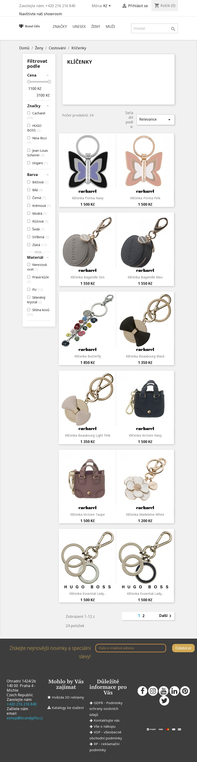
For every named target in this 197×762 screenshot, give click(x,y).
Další (166, 616)
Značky (60, 26)
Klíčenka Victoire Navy (145, 435)
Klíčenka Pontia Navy (87, 198)
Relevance (155, 119)
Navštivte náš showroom (40, 13)
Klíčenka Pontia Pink (145, 198)
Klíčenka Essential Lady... (87, 593)
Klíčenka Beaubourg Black (145, 356)
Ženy (95, 26)
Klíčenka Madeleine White (145, 514)
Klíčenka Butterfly (87, 356)
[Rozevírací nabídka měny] (107, 6)
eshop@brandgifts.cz (25, 717)
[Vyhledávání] (154, 28)
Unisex (79, 26)
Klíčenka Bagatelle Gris (88, 277)
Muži (110, 26)
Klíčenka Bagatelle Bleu (145, 277)
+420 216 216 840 (22, 704)
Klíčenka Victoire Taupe (87, 514)
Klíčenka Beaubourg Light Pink (87, 435)
